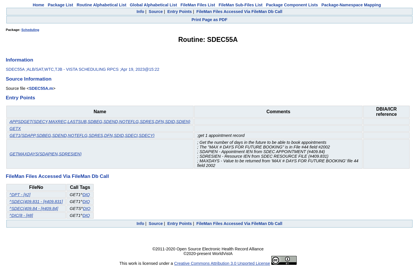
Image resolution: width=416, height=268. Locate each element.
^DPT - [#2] (20, 194)
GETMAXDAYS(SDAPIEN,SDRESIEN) (45, 154)
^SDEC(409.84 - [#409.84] (34, 208)
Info (140, 11)
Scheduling (30, 29)
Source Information (28, 79)
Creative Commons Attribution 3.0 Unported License (222, 263)
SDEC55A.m (41, 88)
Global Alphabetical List (153, 5)
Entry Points (179, 11)
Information (19, 60)
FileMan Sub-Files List (241, 5)
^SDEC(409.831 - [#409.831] (36, 201)
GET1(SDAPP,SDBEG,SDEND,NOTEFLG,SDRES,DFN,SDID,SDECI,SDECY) (82, 135)
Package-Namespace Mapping (351, 5)
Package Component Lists (292, 5)
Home (38, 5)
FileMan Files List (198, 5)
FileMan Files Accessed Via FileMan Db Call (239, 11)
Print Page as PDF (209, 19)
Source (156, 11)
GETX (15, 128)
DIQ (86, 194)
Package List (60, 5)
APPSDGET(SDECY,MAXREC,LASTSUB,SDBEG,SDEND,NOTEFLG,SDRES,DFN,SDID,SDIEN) (100, 121)
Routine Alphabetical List (101, 5)
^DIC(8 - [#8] (21, 215)
